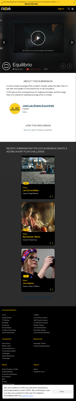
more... (24, 112)
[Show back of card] (51, 196)
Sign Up (26, 130)
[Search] (69, 9)
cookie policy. (28, 395)
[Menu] (72, 9)
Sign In (34, 130)
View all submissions (38, 297)
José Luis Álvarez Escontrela (38, 105)
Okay (62, 392)
